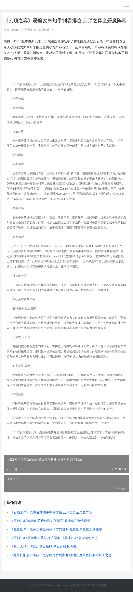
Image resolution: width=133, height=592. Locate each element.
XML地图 (101, 585)
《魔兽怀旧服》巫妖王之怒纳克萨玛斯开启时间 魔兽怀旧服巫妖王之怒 (61, 555)
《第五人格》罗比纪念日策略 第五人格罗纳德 (43, 546)
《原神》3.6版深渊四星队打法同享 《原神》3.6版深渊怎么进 (54, 538)
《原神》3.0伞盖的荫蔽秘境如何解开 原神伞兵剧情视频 (50, 521)
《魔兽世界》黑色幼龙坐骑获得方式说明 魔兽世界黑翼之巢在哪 (56, 529)
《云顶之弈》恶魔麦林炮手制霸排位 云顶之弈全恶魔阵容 (51, 512)
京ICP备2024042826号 (82, 585)
